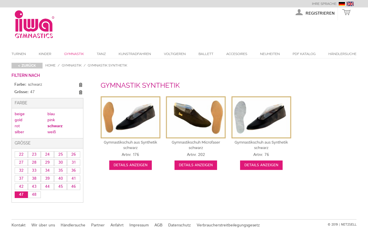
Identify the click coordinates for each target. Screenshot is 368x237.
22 (21, 154)
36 (73, 170)
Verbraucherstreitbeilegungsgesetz (228, 225)
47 (21, 194)
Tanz (101, 54)
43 (34, 186)
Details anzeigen (130, 165)
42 (21, 186)
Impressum (139, 225)
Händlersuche (342, 54)
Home (50, 65)
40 (60, 178)
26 (73, 154)
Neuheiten (270, 54)
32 (21, 170)
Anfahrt (117, 225)
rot (17, 126)
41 (74, 178)
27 (21, 162)
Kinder (45, 54)
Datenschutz (179, 225)
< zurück (27, 66)
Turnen (19, 54)
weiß (51, 132)
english (350, 4)
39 (47, 178)
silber (19, 132)
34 (47, 170)
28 (34, 162)
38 (34, 178)
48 (34, 194)
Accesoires (236, 54)
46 (73, 186)
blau (51, 114)
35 (60, 170)
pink (51, 120)
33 (34, 170)
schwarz (55, 126)
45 (60, 186)
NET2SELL (348, 224)
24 (47, 154)
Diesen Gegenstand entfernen (80, 85)
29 (47, 162)
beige (20, 114)
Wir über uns (43, 225)
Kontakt (19, 225)
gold (18, 120)
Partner (98, 225)
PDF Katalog (304, 54)
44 (47, 186)
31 (74, 162)
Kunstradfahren (135, 54)
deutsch (341, 4)
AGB (158, 225)
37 (21, 178)
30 (60, 162)
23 (34, 154)
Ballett (206, 54)
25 (60, 154)
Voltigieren (175, 54)
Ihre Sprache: (324, 4)
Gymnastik (74, 54)
